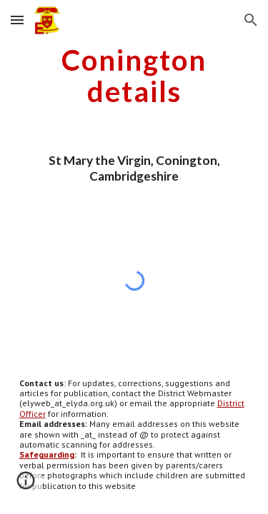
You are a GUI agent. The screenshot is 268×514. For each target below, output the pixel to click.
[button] (17, 19)
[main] (134, 76)
